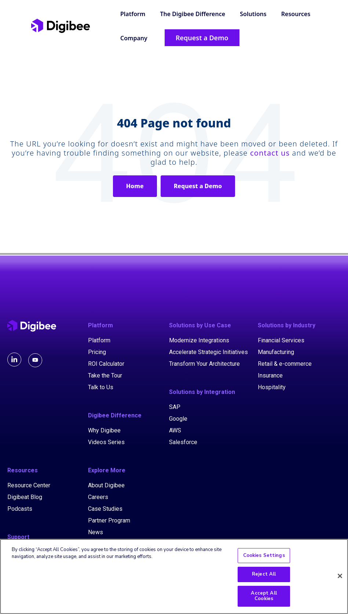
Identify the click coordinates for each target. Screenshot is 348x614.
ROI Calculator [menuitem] (106, 363)
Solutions (253, 14)
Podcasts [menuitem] (19, 508)
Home (135, 186)
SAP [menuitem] (174, 406)
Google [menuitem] (178, 418)
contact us (270, 153)
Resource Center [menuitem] (28, 485)
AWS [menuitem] (175, 430)
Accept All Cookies (263, 596)
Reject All (264, 575)
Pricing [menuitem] (97, 352)
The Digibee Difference (193, 14)
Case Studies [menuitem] (105, 508)
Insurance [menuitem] (270, 375)
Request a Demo (198, 186)
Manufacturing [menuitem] (276, 352)
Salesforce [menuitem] (183, 442)
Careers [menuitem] (98, 497)
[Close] (340, 577)
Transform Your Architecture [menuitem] (204, 363)
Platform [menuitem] (99, 340)
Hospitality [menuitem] (272, 387)
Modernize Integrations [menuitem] (199, 340)
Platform (132, 14)
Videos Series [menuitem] (106, 442)
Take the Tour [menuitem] (105, 375)
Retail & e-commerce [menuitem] (285, 363)
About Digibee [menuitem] (106, 485)
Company (133, 38)
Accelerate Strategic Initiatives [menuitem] (208, 352)
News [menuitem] (95, 532)
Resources (296, 14)
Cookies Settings (264, 555)
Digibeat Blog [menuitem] (24, 497)
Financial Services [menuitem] (281, 340)
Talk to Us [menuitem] (100, 387)
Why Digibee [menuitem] (104, 430)
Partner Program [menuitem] (109, 520)
